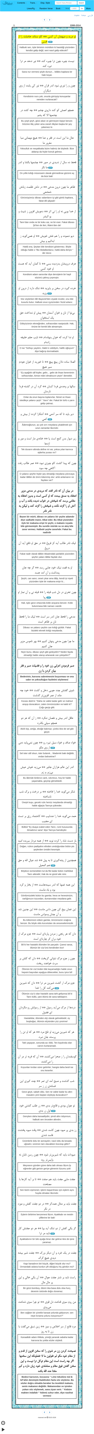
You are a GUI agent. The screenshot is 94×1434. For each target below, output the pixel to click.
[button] (22, 3)
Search (81, 3)
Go (82, 8)
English (76, 15)
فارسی (90, 15)
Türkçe (83, 15)
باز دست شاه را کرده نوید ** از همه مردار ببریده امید (47, 841)
